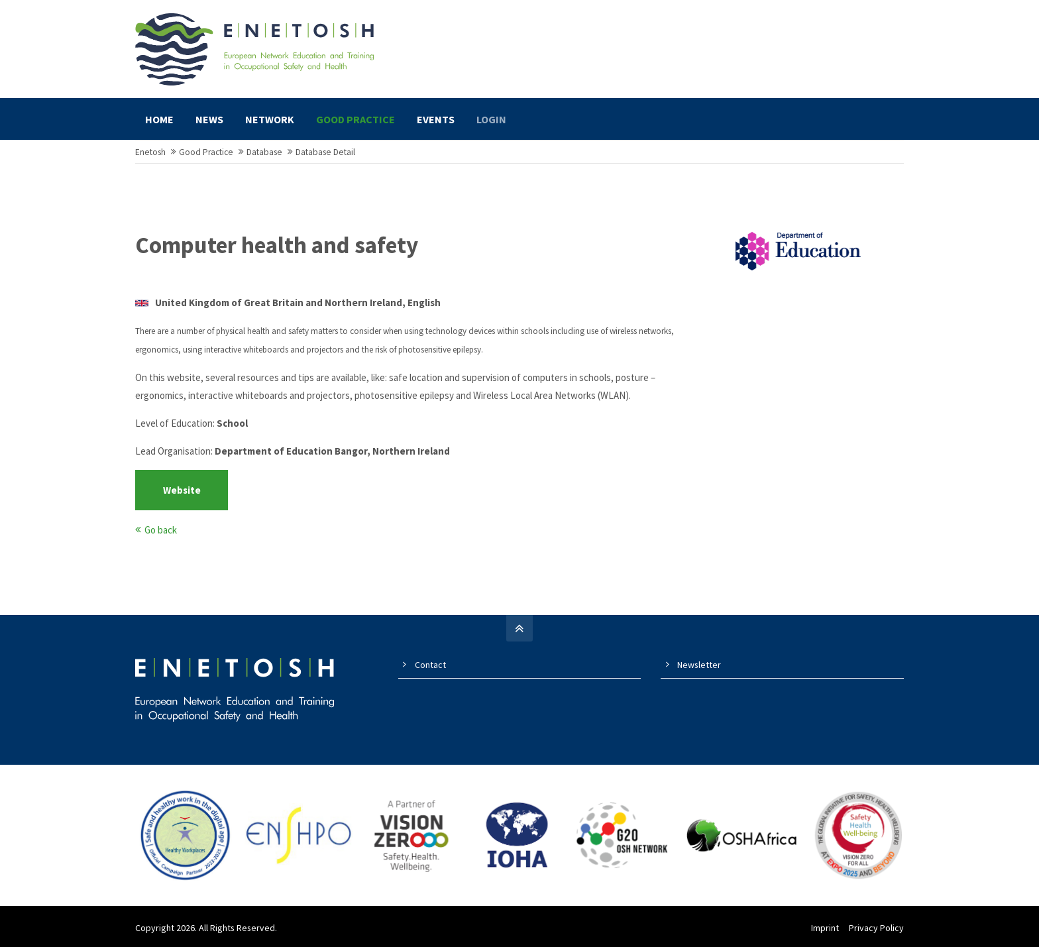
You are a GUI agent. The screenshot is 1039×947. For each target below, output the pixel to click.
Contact (430, 665)
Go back (160, 530)
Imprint (825, 928)
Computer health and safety (276, 245)
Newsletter (699, 665)
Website (182, 490)
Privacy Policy (876, 928)
